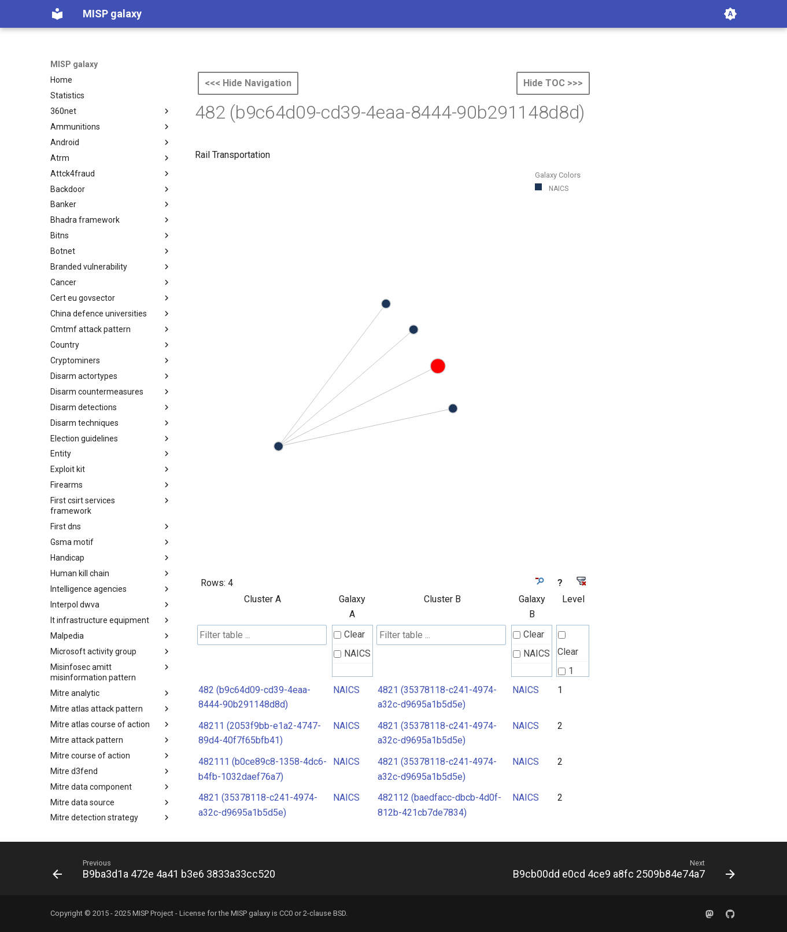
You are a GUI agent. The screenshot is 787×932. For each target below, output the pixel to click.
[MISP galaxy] (57, 13)
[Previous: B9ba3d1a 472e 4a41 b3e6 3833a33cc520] (166, 872)
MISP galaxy (74, 64)
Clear (349, 634)
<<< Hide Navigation (248, 83)
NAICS (352, 653)
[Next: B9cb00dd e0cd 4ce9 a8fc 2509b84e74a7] (621, 872)
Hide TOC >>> (553, 83)
